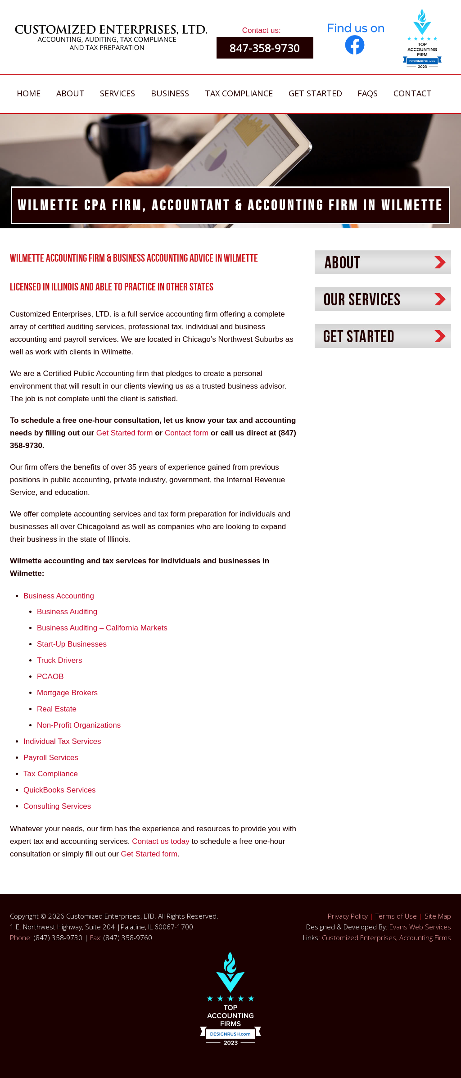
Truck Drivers (59, 660)
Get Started (315, 93)
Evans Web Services (420, 926)
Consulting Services (57, 806)
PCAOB (50, 676)
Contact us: (261, 30)
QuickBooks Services (59, 790)
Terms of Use (396, 915)
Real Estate (57, 709)
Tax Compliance (239, 93)
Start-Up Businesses (72, 644)
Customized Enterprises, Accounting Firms (386, 937)
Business (170, 93)
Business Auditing (67, 611)
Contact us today (161, 841)
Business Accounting (58, 596)
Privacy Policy (348, 915)
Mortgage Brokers (67, 692)
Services (117, 93)
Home (29, 93)
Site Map (438, 915)
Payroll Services (50, 757)
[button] (422, 41)
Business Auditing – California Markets (102, 628)
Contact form (186, 433)
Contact (412, 93)
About (70, 93)
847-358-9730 (265, 47)
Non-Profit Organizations (79, 725)
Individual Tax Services (62, 741)
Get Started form (124, 433)
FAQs (367, 93)
